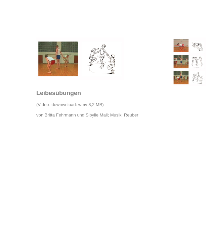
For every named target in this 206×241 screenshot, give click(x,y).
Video (43, 104)
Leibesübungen (58, 93)
